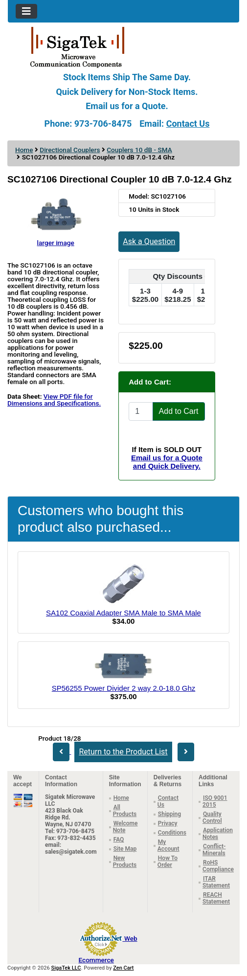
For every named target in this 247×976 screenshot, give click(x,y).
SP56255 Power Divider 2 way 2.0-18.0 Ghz (124, 688)
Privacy (168, 823)
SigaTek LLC (66, 968)
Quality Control (212, 817)
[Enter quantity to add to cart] (141, 411)
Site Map (125, 848)
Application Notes (217, 833)
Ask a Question (149, 241)
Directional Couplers (70, 150)
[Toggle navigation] (26, 11)
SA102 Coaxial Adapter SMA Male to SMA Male (123, 613)
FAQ (118, 839)
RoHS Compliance (218, 866)
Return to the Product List (123, 751)
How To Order (167, 861)
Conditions (172, 832)
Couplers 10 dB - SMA (139, 150)
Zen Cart (123, 968)
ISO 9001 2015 (214, 801)
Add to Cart (179, 411)
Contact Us (188, 123)
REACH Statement (216, 898)
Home (24, 150)
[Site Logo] (123, 46)
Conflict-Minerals (213, 850)
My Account (168, 845)
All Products (125, 810)
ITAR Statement (216, 882)
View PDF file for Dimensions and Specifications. (54, 399)
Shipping (169, 814)
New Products (125, 861)
